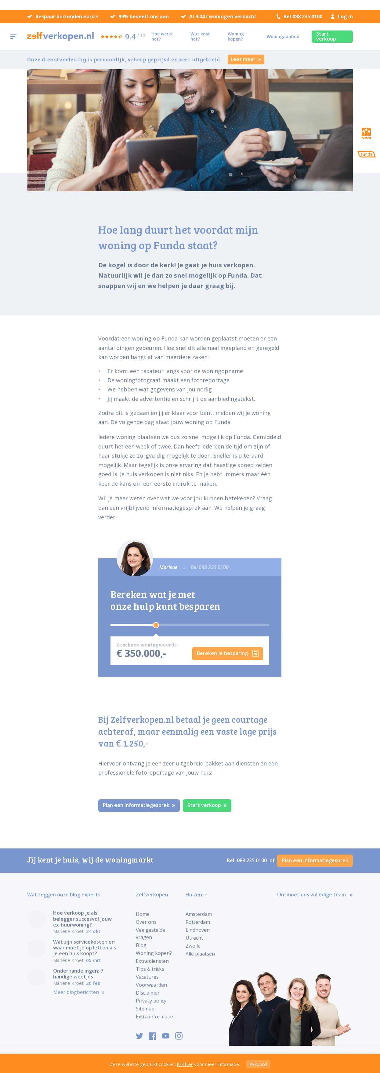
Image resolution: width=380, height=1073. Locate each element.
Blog (141, 945)
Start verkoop (326, 36)
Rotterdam (198, 922)
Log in (342, 16)
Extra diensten (152, 961)
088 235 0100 (252, 860)
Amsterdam (199, 914)
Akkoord (258, 1064)
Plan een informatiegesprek (139, 805)
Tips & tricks (150, 969)
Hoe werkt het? (162, 36)
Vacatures (147, 977)
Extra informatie (154, 1016)
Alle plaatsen (200, 953)
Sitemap (145, 1008)
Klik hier (185, 1064)
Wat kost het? (200, 36)
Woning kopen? (236, 36)
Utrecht (194, 937)
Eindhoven (198, 930)
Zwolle (193, 945)
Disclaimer (148, 992)
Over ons (146, 922)
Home (143, 914)
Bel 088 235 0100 (299, 16)
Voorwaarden (151, 984)
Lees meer (246, 59)
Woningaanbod (283, 36)
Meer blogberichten (79, 992)
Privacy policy (151, 1000)
